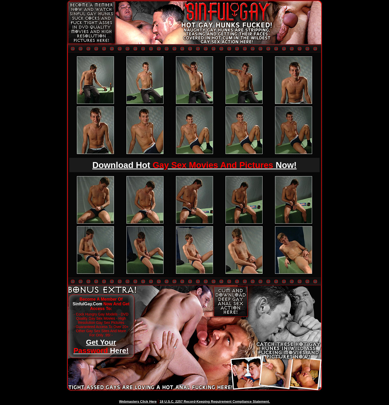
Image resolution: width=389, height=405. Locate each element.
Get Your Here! (101, 346)
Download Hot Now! (194, 165)
